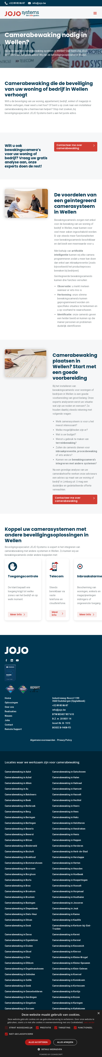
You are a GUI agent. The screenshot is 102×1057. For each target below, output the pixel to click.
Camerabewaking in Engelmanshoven (24, 968)
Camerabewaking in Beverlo (19, 828)
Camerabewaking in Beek (18, 800)
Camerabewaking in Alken (18, 783)
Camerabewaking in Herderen (67, 846)
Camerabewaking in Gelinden (20, 974)
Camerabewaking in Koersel (66, 974)
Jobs (7, 720)
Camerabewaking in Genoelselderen (23, 991)
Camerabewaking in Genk (18, 985)
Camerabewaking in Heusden (67, 868)
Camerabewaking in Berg (18, 811)
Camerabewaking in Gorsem (19, 1008)
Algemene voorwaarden (42, 740)
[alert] (51, 1033)
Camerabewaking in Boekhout (20, 857)
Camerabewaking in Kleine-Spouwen (71, 963)
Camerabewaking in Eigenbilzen (21, 940)
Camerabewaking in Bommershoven (23, 863)
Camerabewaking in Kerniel (66, 940)
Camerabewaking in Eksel (18, 951)
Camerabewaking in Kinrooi (66, 951)
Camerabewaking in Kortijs (66, 991)
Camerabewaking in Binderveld (21, 846)
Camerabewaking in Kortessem (68, 985)
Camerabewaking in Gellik (18, 980)
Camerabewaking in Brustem (20, 897)
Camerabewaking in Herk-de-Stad (70, 851)
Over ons (9, 707)
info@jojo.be (59, 710)
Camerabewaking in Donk (18, 925)
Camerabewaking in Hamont (67, 789)
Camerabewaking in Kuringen (67, 1003)
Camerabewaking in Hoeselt (66, 885)
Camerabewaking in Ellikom (19, 963)
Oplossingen (11, 702)
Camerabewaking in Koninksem (68, 980)
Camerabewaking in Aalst (18, 771)
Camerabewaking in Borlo (18, 880)
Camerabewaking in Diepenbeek (21, 908)
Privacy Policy (64, 740)
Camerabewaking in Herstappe (68, 857)
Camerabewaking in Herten (66, 863)
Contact (9, 724)
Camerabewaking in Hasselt (66, 794)
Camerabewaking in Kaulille (66, 920)
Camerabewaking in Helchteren (68, 823)
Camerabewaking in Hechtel (66, 800)
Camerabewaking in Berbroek (20, 806)
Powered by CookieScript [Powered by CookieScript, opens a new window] (51, 1054)
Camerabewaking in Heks (65, 817)
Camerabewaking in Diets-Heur (21, 914)
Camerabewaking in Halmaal (67, 783)
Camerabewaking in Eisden (19, 946)
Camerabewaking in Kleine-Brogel (70, 957)
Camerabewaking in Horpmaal (68, 891)
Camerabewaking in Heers (65, 806)
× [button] (98, 1013)
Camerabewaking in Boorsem (20, 868)
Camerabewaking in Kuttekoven (68, 1008)
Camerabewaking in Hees (65, 811)
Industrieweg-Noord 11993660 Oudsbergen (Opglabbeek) (68, 699)
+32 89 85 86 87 (60, 705)
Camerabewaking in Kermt (66, 934)
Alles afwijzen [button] (65, 1042)
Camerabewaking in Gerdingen (21, 997)
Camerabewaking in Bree (18, 885)
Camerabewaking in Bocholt (19, 851)
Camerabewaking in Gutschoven (69, 771)
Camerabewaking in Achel (18, 777)
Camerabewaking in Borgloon (20, 874)
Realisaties (10, 711)
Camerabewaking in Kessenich (68, 946)
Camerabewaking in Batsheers (20, 794)
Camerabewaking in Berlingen (20, 823)
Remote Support (13, 729)
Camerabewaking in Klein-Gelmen (69, 968)
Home (8, 698)
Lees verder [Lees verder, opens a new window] (89, 1022)
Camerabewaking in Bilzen (18, 840)
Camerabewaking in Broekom (20, 891)
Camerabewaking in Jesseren (67, 903)
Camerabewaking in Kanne (66, 914)
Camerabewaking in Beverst (19, 834)
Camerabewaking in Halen (65, 777)
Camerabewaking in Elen (17, 957)
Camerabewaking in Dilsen (18, 920)
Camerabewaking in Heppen (66, 840)
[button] (95, 13)
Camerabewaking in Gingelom (20, 1003)
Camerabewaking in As (16, 789)
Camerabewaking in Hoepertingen (70, 880)
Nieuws (8, 716)
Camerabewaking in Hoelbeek (67, 874)
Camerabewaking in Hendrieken (68, 828)
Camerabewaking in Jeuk (65, 908)
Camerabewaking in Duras (18, 934)
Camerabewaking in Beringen (20, 817)
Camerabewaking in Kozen (66, 997)
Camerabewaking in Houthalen (68, 897)
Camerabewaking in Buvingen (20, 903)
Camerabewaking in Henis (65, 834)
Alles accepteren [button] (38, 1042)
